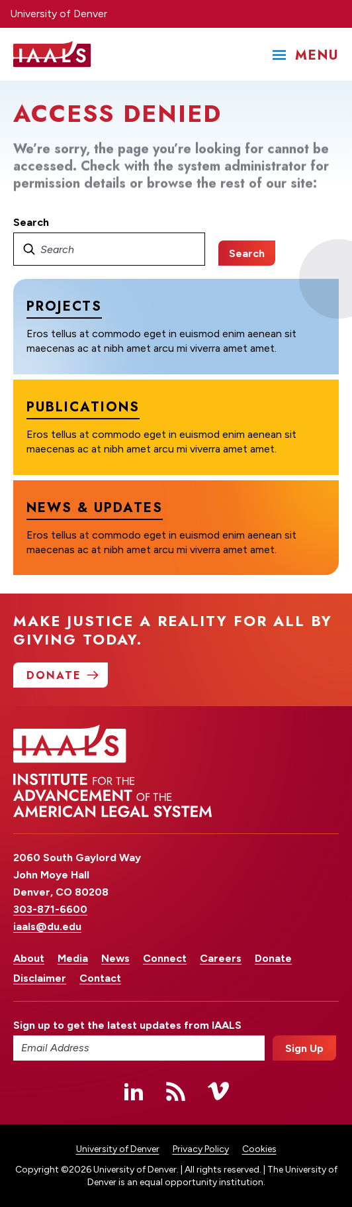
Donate (273, 958)
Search (31, 222)
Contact (100, 978)
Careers (221, 958)
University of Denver (58, 13)
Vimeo (218, 1091)
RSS (176, 1091)
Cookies (259, 1149)
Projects (64, 306)
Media (73, 958)
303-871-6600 (50, 909)
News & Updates (94, 507)
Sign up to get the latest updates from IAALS (127, 1025)
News (115, 958)
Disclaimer (39, 978)
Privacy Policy (201, 1149)
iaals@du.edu (47, 926)
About (28, 958)
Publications (83, 407)
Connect (165, 958)
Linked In (133, 1091)
